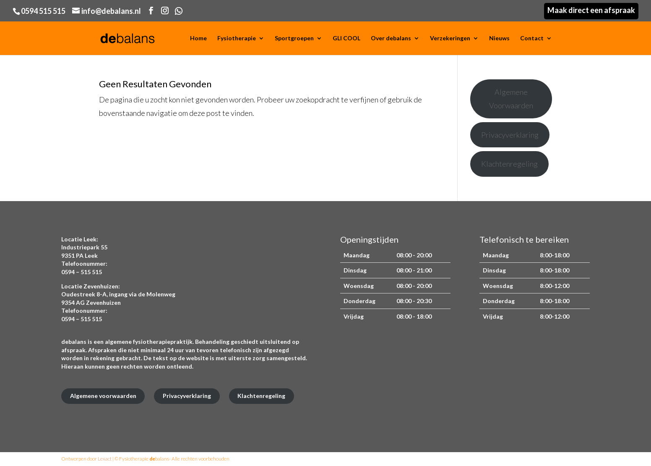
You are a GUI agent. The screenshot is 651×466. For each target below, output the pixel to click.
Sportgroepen (294, 38)
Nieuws (499, 38)
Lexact (105, 459)
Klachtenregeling (509, 163)
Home (198, 38)
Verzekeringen (450, 38)
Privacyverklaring (510, 134)
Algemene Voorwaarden (511, 98)
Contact (532, 38)
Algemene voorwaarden (103, 395)
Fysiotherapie (236, 38)
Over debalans (391, 38)
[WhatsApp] (178, 11)
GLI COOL (346, 38)
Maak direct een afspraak (591, 10)
